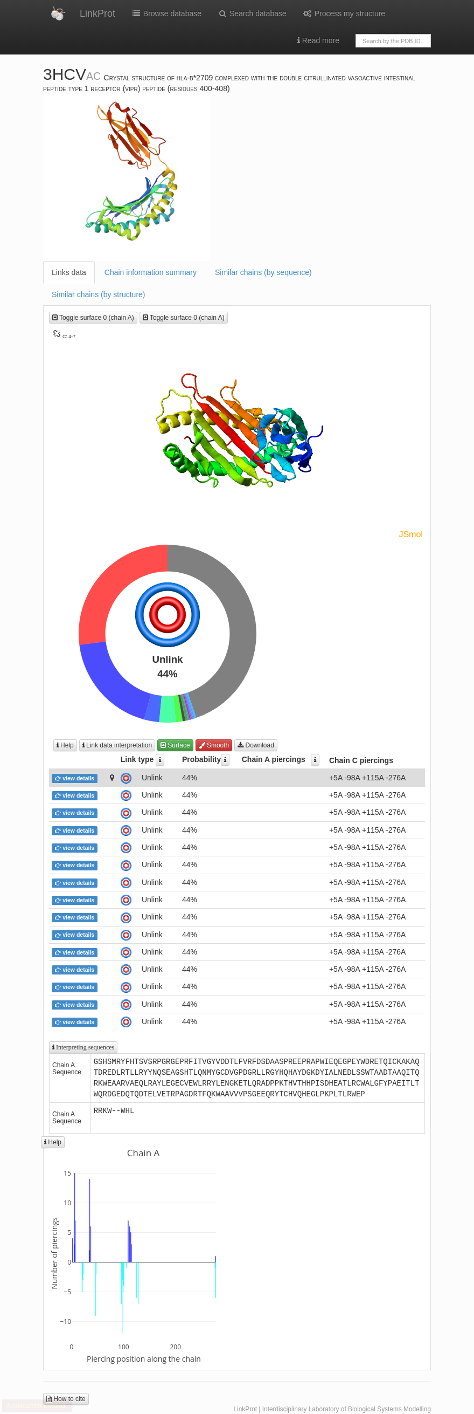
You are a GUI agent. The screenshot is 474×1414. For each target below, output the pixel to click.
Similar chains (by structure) (98, 294)
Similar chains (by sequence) (263, 272)
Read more (318, 40)
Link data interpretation (117, 745)
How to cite (66, 1399)
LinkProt (97, 13)
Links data (69, 272)
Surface (175, 745)
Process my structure (344, 13)
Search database (252, 13)
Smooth (214, 745)
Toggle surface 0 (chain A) (93, 317)
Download (256, 745)
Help (65, 745)
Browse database (166, 13)
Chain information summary (150, 272)
